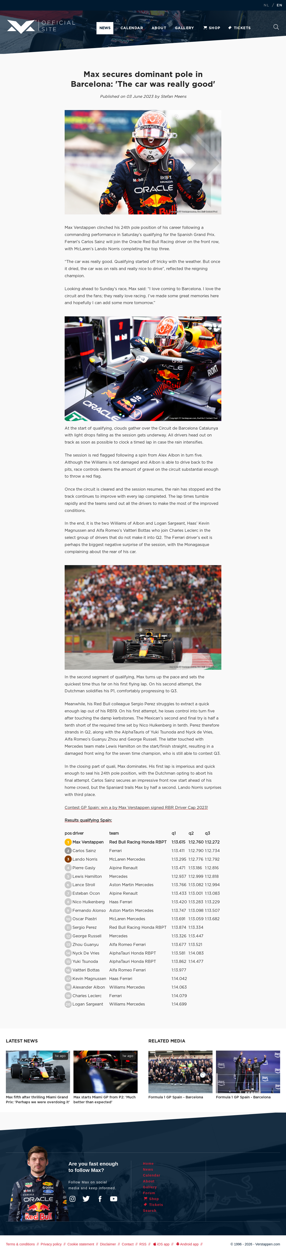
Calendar (131, 28)
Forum (149, 1193)
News (104, 28)
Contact (127, 1244)
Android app (187, 1244)
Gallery (184, 28)
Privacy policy (51, 1244)
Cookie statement (80, 1244)
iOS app (160, 1244)
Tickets (239, 28)
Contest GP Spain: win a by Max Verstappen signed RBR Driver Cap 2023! (136, 808)
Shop (211, 28)
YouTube (114, 1199)
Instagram (72, 1199)
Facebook (100, 1199)
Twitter (86, 1199)
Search (276, 27)
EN (279, 5)
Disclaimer (108, 1244)
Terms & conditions (20, 1244)
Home (148, 1164)
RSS (142, 1244)
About (159, 28)
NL (266, 5)
